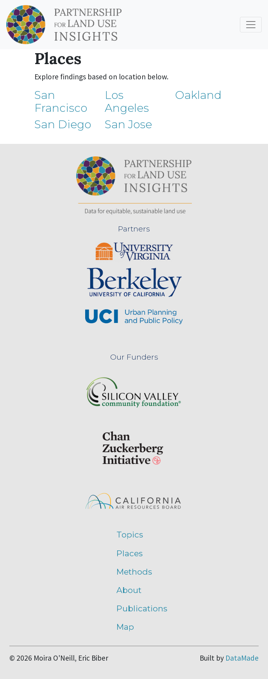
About (128, 590)
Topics (129, 534)
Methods (134, 572)
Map (125, 627)
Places (129, 553)
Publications (141, 608)
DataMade (242, 658)
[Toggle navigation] (251, 24)
